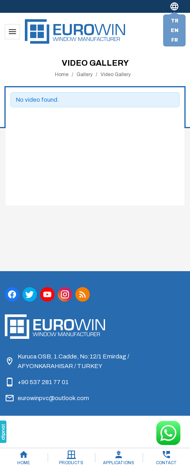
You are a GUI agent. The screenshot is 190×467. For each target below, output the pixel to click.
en (174, 30)
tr (174, 21)
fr (174, 40)
